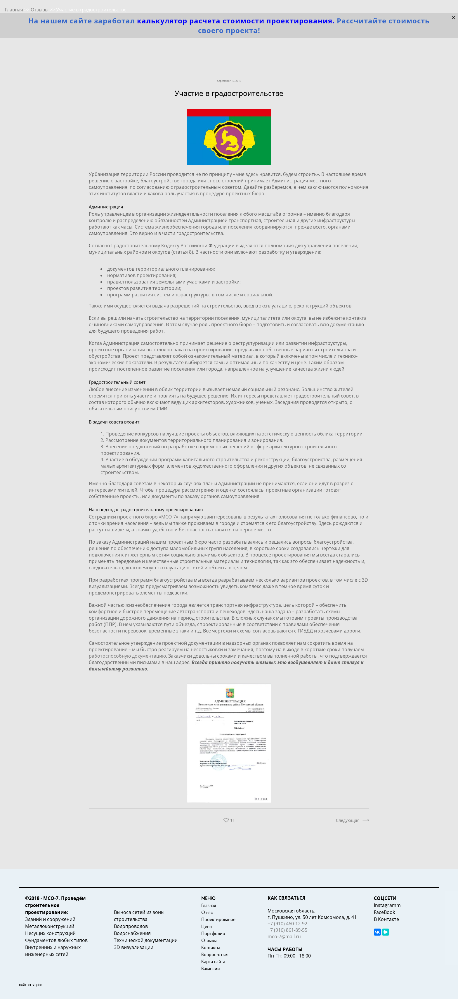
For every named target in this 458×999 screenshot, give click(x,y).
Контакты (210, 947)
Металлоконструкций (49, 926)
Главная (208, 905)
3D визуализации (133, 947)
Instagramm (387, 905)
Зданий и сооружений (50, 919)
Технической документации (146, 940)
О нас (207, 912)
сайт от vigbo (30, 985)
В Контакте (386, 919)
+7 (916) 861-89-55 (287, 930)
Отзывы (209, 940)
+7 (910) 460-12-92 (287, 923)
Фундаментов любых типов (56, 940)
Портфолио (213, 933)
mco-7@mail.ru (284, 936)
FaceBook (384, 912)
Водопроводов (131, 926)
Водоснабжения (132, 933)
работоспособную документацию (127, 656)
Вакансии (210, 968)
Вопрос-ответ (215, 954)
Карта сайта (213, 961)
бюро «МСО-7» (161, 517)
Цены (206, 926)
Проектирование (218, 919)
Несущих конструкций (50, 933)
